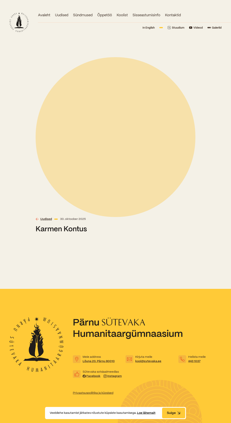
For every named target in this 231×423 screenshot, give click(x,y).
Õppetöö (104, 15)
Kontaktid (173, 15)
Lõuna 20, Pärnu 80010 (99, 361)
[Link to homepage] (19, 22)
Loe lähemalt (146, 413)
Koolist (122, 15)
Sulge (173, 413)
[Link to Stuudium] (176, 28)
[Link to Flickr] (215, 28)
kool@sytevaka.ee (148, 361)
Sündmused (83, 15)
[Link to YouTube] (196, 28)
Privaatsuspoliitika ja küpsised (93, 393)
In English (149, 27)
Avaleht (44, 15)
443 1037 (194, 361)
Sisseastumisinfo (146, 15)
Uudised (61, 15)
